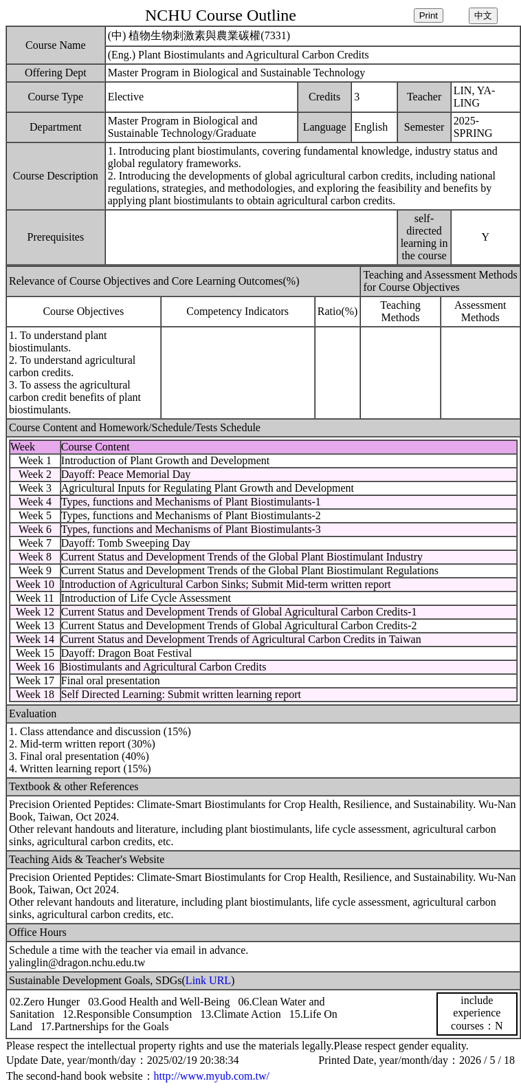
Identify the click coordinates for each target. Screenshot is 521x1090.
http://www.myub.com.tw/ (211, 1076)
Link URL (208, 980)
